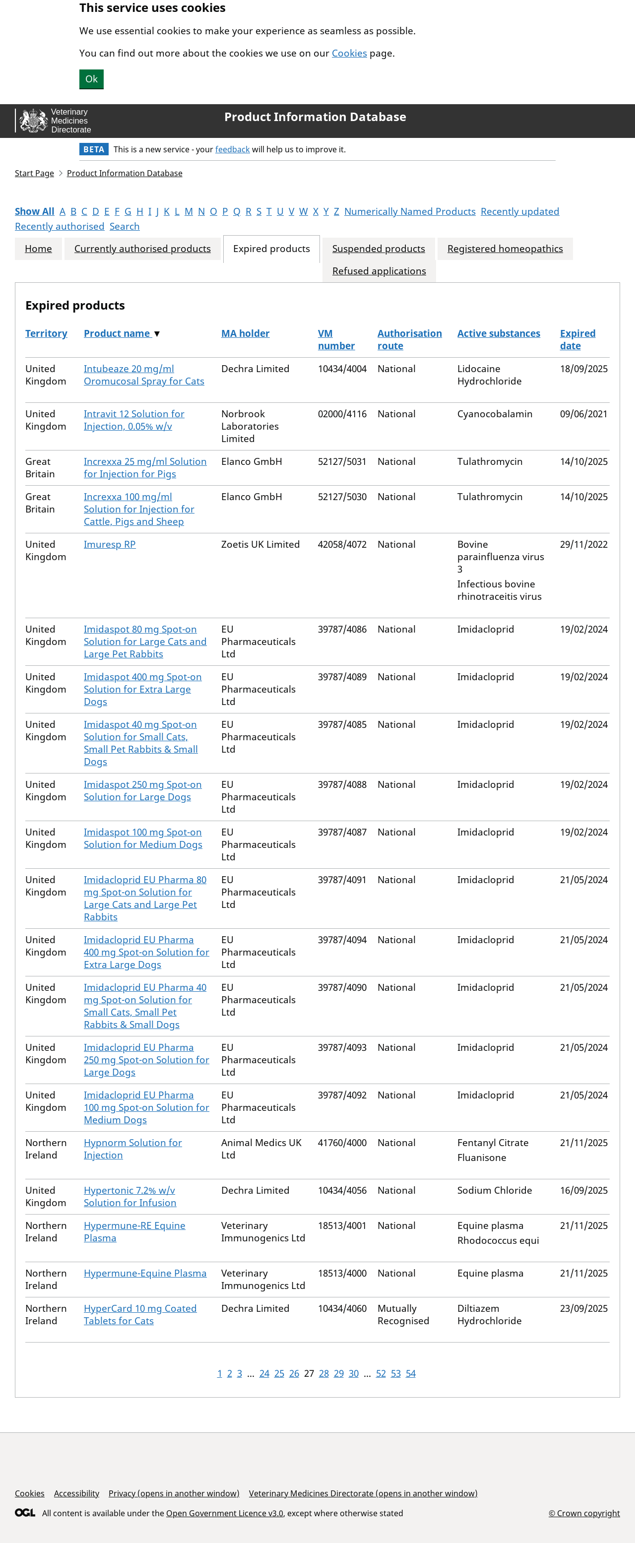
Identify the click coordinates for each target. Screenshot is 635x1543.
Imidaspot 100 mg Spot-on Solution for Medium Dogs (143, 838)
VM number (336, 339)
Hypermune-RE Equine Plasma (135, 1231)
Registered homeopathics (505, 249)
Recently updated (520, 211)
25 (279, 1373)
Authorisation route (410, 339)
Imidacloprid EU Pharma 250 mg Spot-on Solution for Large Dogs (146, 1060)
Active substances (498, 333)
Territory (46, 333)
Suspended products (378, 249)
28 (324, 1373)
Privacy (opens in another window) (174, 1493)
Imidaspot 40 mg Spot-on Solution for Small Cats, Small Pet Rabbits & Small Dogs (141, 743)
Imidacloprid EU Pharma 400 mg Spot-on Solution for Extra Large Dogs (146, 952)
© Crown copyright (584, 1513)
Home (38, 249)
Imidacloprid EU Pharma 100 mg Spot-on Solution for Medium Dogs (146, 1107)
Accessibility (76, 1493)
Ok (91, 78)
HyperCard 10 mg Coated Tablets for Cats (140, 1314)
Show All (35, 211)
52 (381, 1373)
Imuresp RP (110, 544)
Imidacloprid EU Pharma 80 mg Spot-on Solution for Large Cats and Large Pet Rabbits (145, 898)
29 (339, 1373)
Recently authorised (60, 226)
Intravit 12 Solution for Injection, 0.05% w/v (134, 420)
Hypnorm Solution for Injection (133, 1148)
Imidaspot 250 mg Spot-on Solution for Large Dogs (143, 790)
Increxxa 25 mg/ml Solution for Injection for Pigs (145, 467)
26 (294, 1373)
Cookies (349, 53)
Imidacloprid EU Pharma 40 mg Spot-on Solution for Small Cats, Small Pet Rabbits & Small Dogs (145, 1006)
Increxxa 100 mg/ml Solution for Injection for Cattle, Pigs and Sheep (139, 509)
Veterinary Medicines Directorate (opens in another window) (363, 1493)
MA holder (245, 333)
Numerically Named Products (410, 211)
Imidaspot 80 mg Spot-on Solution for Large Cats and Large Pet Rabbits (145, 641)
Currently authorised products (142, 249)
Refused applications (379, 271)
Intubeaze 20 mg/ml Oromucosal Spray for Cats (144, 374)
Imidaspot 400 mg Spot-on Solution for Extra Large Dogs (143, 689)
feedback (232, 149)
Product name (118, 333)
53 (396, 1373)
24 (264, 1373)
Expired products (271, 249)
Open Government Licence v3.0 (224, 1513)
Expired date (578, 339)
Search (125, 226)
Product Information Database (315, 116)
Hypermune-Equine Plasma (145, 1273)
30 (354, 1373)
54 (411, 1373)
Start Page (34, 173)
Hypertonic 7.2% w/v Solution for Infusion (130, 1196)
